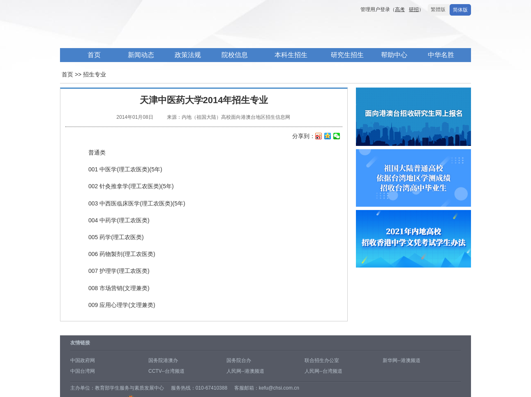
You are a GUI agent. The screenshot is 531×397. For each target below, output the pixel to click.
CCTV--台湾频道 (166, 371)
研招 (414, 9)
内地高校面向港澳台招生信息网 (183, 32)
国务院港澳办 (163, 360)
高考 (400, 9)
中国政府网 (82, 360)
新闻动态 (141, 54)
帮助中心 (394, 54)
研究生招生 (347, 54)
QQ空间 (328, 136)
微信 (337, 136)
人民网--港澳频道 (245, 371)
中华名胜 (441, 54)
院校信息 (235, 54)
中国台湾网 (82, 371)
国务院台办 (238, 360)
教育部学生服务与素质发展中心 (129, 388)
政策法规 (188, 54)
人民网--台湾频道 (323, 371)
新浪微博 (319, 136)
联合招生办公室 (322, 360)
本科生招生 (291, 54)
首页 (94, 54)
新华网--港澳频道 (401, 360)
